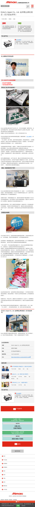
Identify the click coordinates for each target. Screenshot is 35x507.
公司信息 (5, 489)
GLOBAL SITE (5, 6)
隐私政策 (10, 499)
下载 (4, 478)
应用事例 (5, 463)
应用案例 (5, 467)
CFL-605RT (29, 136)
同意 (18, 505)
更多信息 (23, 505)
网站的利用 (6, 499)
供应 (4, 470)
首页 (4, 456)
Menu (32, 6)
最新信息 (5, 485)
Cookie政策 (15, 499)
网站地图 (2, 499)
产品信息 (5, 459)
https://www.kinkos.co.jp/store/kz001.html (21, 357)
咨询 (4, 482)
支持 (4, 474)
